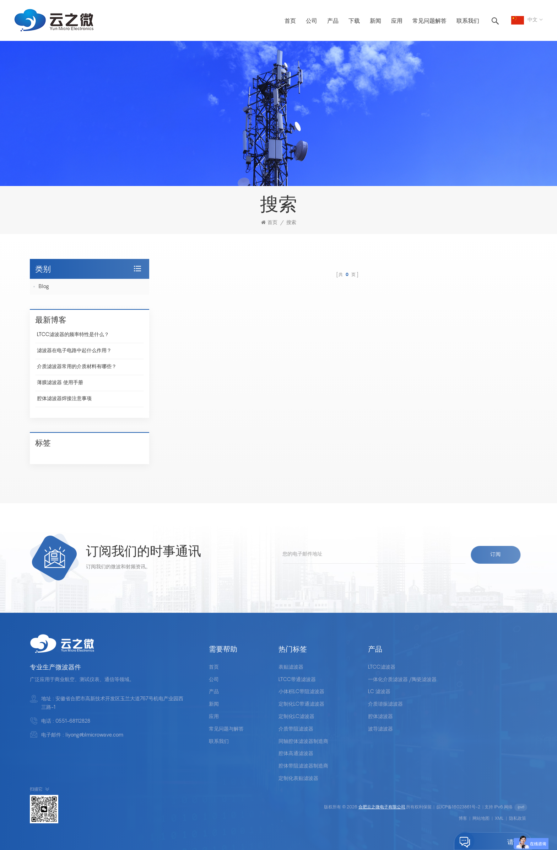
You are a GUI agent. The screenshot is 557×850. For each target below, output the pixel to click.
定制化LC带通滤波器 (301, 704)
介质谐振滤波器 (385, 704)
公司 (311, 21)
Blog (44, 286)
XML (499, 819)
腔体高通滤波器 (295, 753)
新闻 (375, 21)
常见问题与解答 (226, 729)
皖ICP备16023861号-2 (458, 807)
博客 (463, 819)
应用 (396, 21)
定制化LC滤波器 (296, 716)
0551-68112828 (72, 721)
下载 (354, 21)
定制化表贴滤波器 (298, 778)
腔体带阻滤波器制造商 (303, 766)
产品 (333, 21)
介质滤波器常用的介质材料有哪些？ (77, 367)
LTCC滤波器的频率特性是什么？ (73, 335)
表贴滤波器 (290, 667)
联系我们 (467, 21)
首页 (290, 21)
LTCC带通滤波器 (297, 679)
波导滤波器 (380, 729)
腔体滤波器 (380, 716)
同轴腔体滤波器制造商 (303, 741)
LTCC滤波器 (381, 667)
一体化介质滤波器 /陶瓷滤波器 (402, 679)
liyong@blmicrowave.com (94, 735)
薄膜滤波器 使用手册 (60, 383)
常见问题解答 (429, 21)
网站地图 (481, 819)
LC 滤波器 (379, 692)
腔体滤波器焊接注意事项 (64, 399)
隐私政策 (517, 819)
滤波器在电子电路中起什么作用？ (74, 351)
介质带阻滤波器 (295, 729)
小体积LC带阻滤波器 (301, 692)
